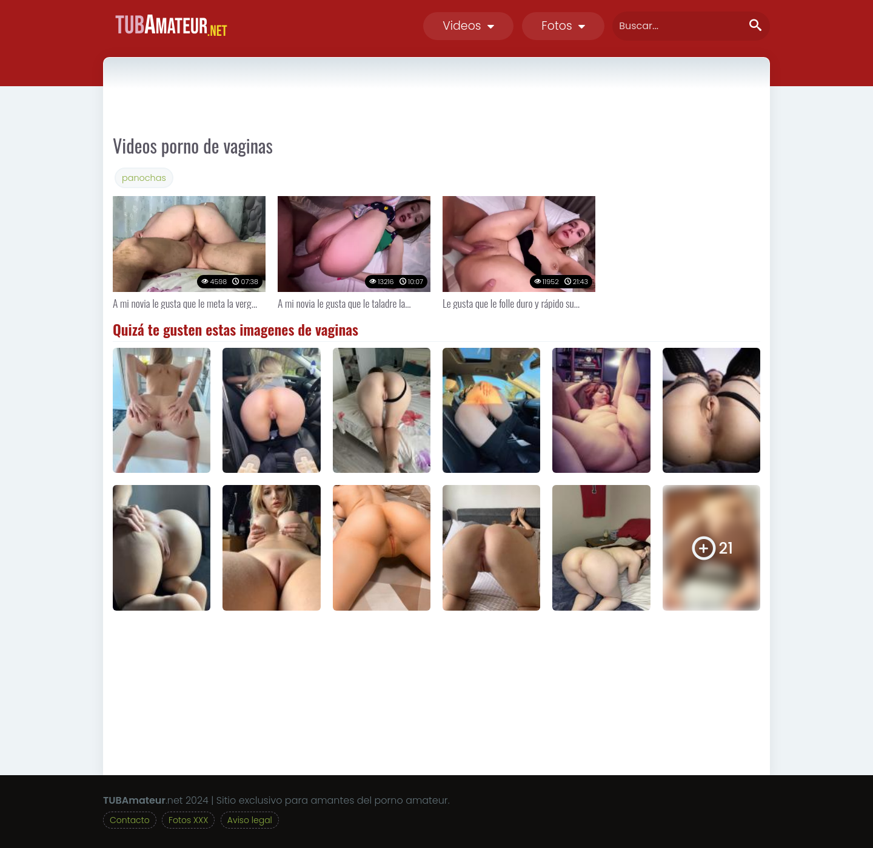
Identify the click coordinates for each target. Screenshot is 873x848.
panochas (144, 178)
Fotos (563, 26)
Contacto (130, 820)
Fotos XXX (188, 820)
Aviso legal (249, 820)
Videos (468, 26)
